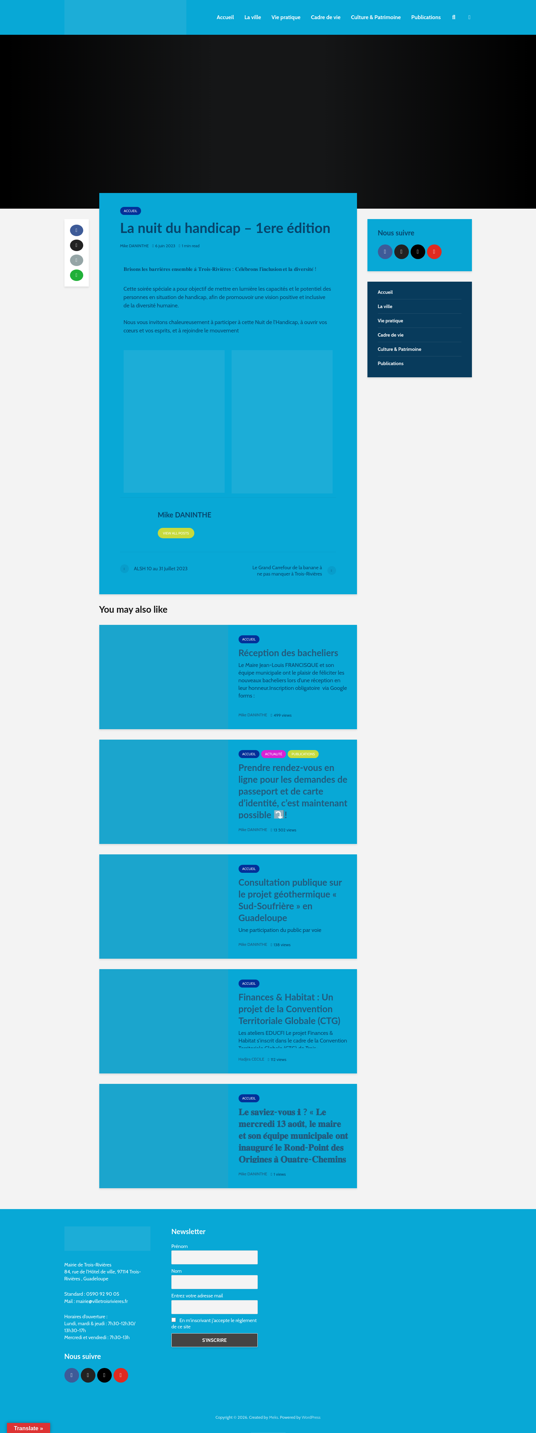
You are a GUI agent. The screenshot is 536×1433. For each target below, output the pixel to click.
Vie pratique (286, 17)
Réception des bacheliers (289, 652)
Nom (176, 1271)
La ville (252, 17)
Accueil (225, 17)
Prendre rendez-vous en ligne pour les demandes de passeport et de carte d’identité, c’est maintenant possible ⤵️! (293, 791)
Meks (273, 1417)
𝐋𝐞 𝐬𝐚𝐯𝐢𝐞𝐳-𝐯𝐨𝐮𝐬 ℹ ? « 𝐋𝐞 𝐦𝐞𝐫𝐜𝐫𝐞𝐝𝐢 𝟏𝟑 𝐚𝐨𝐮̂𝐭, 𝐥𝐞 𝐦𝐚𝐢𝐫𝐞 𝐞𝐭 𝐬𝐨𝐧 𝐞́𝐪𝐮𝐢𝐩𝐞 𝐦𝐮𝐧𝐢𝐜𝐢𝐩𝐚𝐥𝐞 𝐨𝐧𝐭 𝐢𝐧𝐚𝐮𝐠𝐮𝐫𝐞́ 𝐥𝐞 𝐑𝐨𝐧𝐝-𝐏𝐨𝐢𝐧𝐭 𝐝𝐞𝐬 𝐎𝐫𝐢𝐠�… (293, 1141)
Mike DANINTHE (134, 245)
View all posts (176, 533)
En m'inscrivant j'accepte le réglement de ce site (214, 1323)
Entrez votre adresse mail (197, 1296)
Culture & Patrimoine (376, 17)
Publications (426, 17)
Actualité (273, 754)
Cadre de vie (326, 17)
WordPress (311, 1417)
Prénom (179, 1246)
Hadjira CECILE (252, 1059)
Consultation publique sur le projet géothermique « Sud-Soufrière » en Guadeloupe (290, 900)
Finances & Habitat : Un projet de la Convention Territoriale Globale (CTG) (290, 1008)
